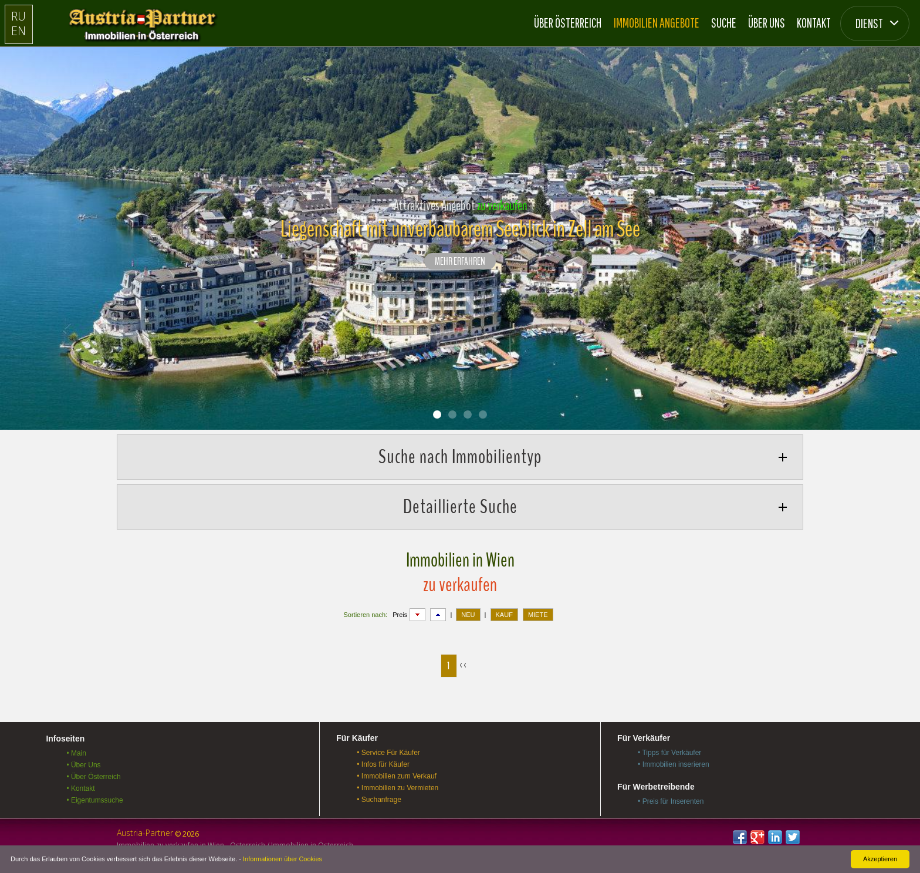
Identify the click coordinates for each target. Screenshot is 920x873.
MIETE (538, 614)
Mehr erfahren (460, 261)
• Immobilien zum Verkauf (397, 776)
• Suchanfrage (379, 800)
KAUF (504, 614)
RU (18, 16)
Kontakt (814, 22)
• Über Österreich (93, 777)
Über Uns (766, 22)
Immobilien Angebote (656, 22)
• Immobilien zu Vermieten (397, 788)
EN (18, 31)
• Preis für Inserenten (670, 801)
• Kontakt (80, 788)
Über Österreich (567, 22)
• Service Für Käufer (388, 753)
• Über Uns (83, 765)
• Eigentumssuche (94, 800)
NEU (468, 614)
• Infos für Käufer (383, 764)
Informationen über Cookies (282, 858)
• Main (76, 753)
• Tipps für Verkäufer (669, 753)
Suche (723, 22)
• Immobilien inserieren (673, 764)
